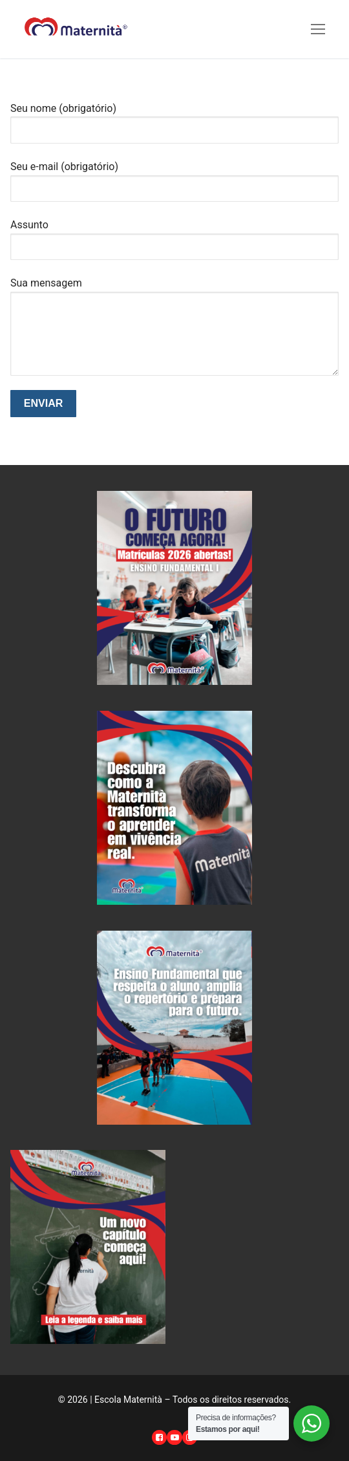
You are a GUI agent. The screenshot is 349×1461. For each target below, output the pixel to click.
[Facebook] (159, 1437)
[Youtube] (174, 1437)
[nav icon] (318, 29)
